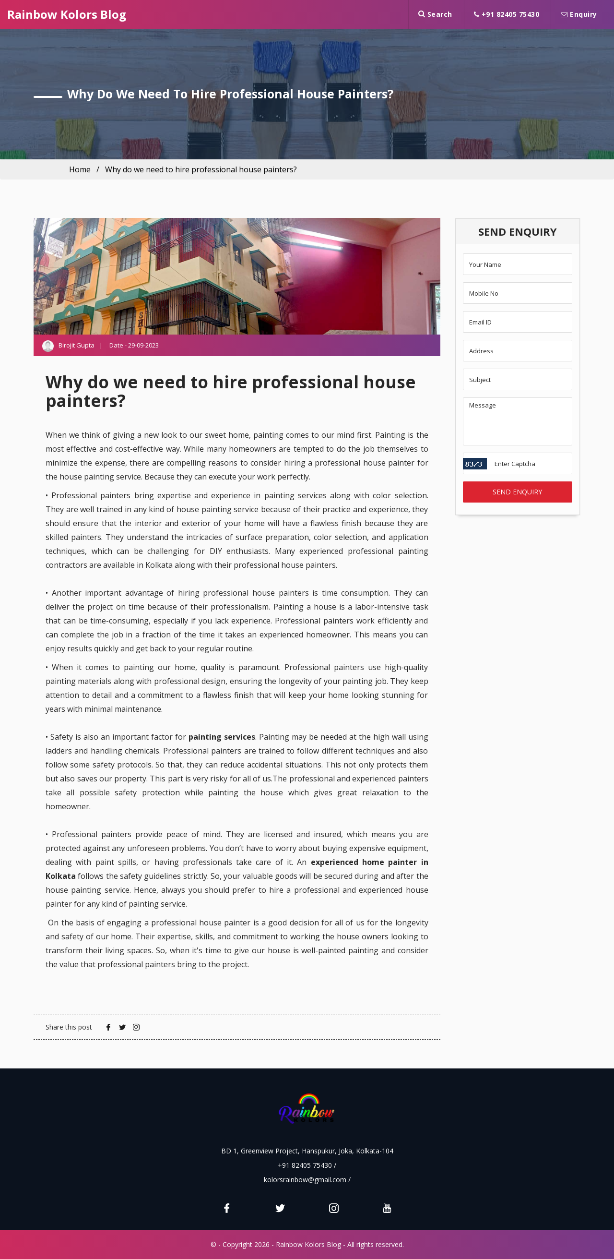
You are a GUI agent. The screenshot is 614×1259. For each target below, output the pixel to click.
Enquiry (579, 14)
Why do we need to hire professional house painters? (201, 169)
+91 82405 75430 (507, 14)
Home (80, 169)
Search (435, 14)
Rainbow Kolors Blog (66, 14)
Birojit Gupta (76, 345)
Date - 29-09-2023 (134, 345)
